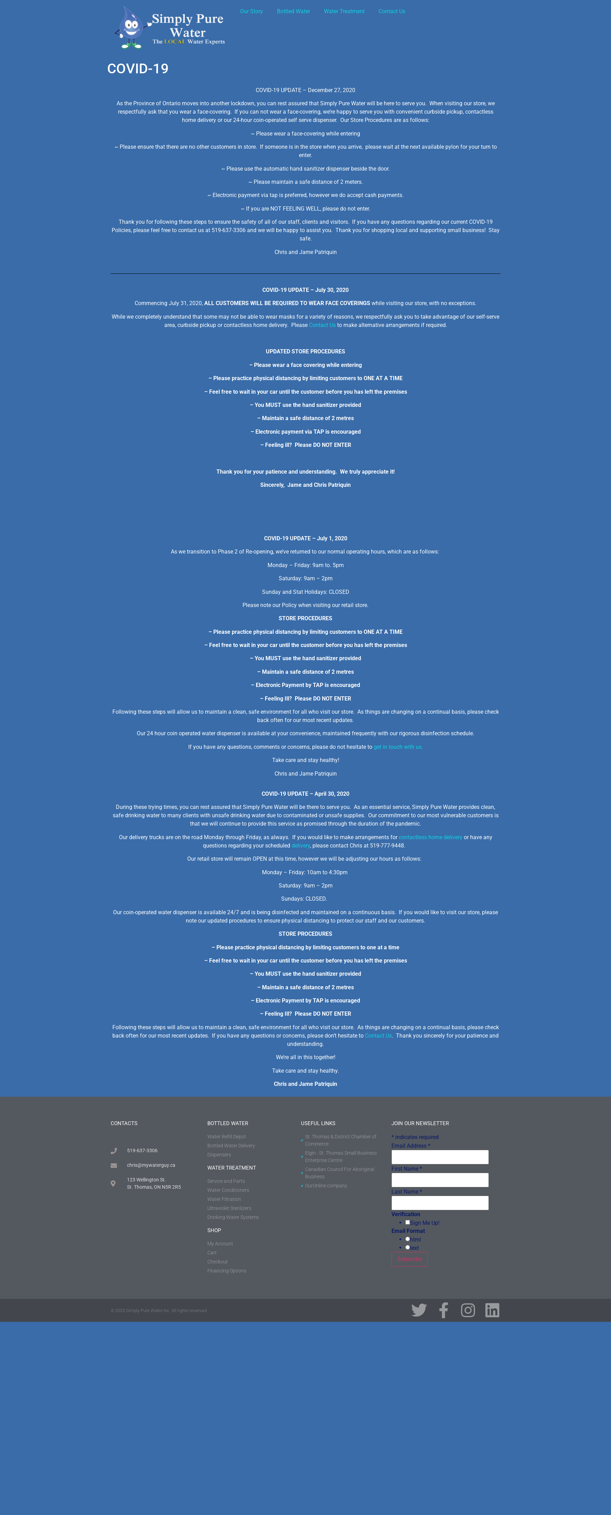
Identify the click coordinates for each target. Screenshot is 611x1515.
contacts (124, 1123)
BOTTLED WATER (227, 1123)
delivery (301, 845)
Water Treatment (344, 11)
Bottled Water (293, 11)
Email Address (410, 1146)
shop (214, 1230)
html (415, 1240)
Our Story (251, 11)
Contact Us (392, 11)
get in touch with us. (398, 747)
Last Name (406, 1192)
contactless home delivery (430, 837)
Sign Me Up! (424, 1223)
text (414, 1248)
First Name (406, 1169)
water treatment (231, 1168)
